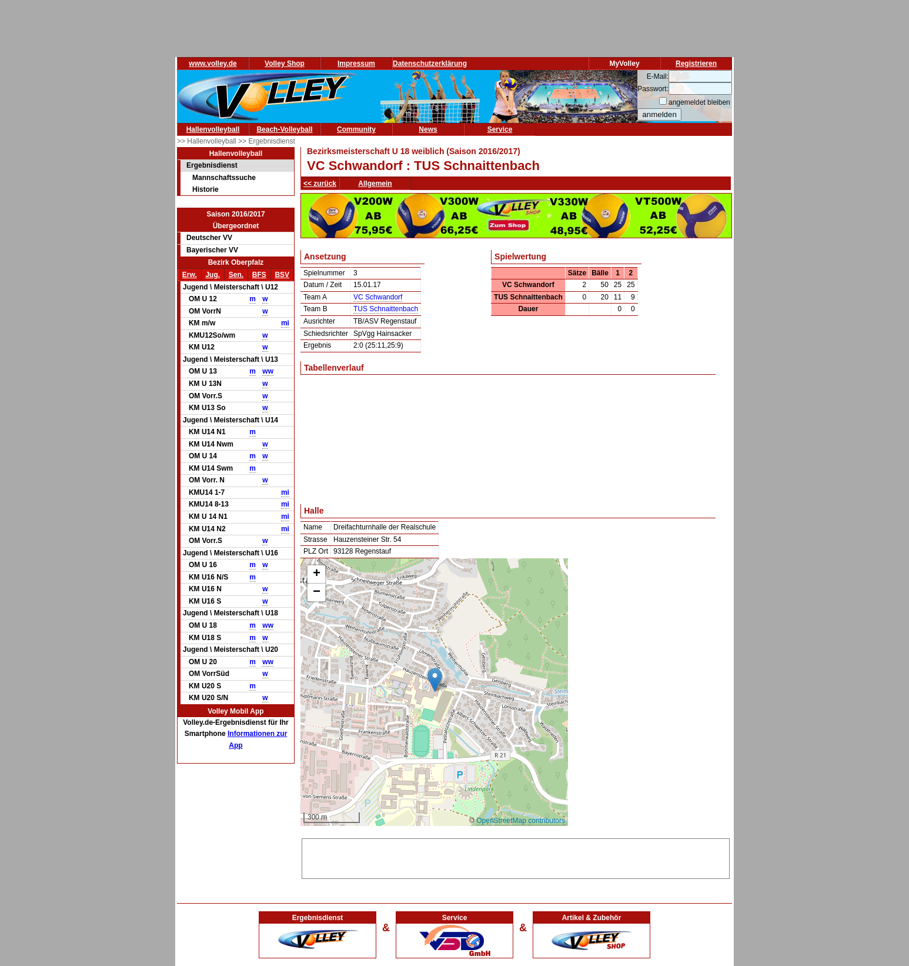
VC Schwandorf (377, 297)
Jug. (212, 275)
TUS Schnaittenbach (385, 309)
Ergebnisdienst (212, 165)
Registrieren (696, 63)
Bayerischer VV (212, 250)
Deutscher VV (209, 238)
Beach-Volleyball (284, 129)
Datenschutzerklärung (430, 63)
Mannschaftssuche (224, 178)
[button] (434, 680)
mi (285, 323)
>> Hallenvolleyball (207, 141)
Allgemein (375, 183)
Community (356, 129)
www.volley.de (212, 63)
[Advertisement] (515, 856)
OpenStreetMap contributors (520, 821)
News (428, 129)
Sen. (236, 275)
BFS (259, 275)
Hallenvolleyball (213, 129)
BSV (282, 275)
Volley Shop (285, 63)
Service (500, 129)
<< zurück (319, 183)
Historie (205, 189)
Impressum (356, 63)
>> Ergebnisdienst (266, 141)
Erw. (189, 275)
